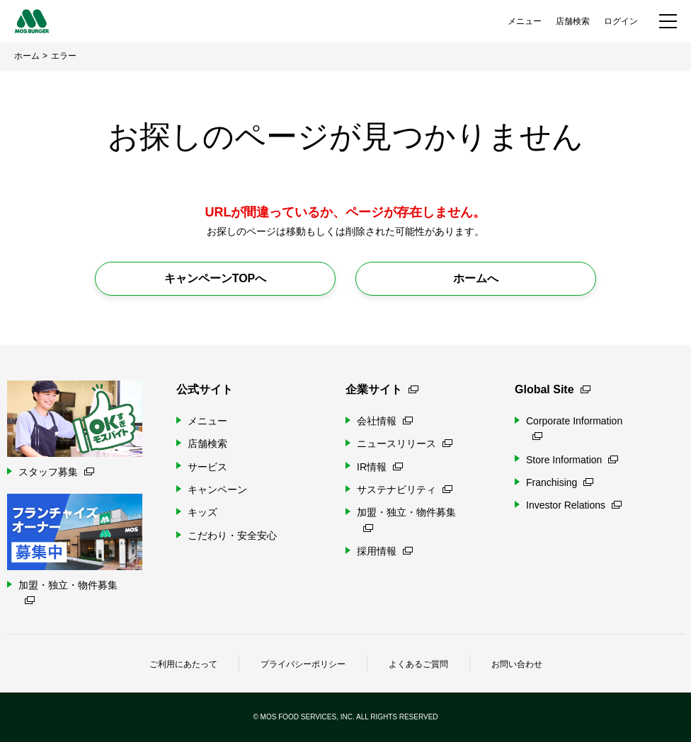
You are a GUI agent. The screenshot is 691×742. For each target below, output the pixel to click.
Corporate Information (574, 427)
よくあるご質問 (418, 664)
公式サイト (204, 389)
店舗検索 (573, 21)
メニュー (525, 21)
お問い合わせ (516, 664)
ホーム (27, 56)
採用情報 (385, 551)
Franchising (559, 482)
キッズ (202, 512)
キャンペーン (217, 489)
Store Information (572, 459)
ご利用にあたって (183, 664)
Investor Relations (574, 505)
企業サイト (382, 389)
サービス (207, 467)
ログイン (621, 21)
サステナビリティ (404, 489)
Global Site (552, 389)
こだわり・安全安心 (232, 535)
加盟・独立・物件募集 (406, 518)
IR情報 (380, 467)
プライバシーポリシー (303, 664)
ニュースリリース (404, 443)
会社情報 (385, 421)
